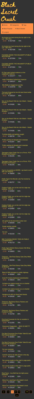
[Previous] (8, 391)
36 (27, 392)
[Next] (30, 391)
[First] (3, 391)
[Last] (17, 395)
